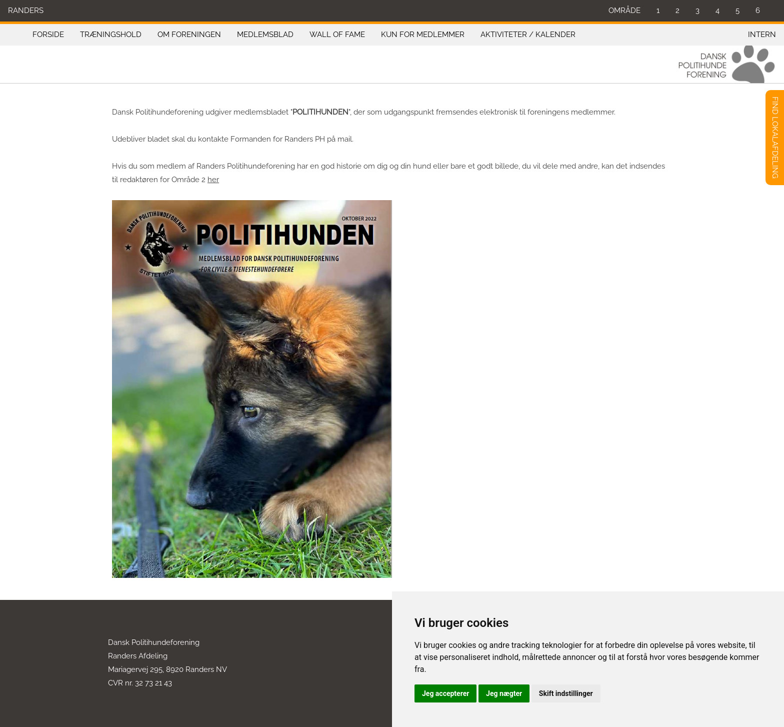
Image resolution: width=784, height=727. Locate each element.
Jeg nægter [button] (504, 693)
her (213, 179)
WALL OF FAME (337, 34)
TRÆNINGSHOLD (111, 34)
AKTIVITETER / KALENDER (528, 34)
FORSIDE (48, 34)
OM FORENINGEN (189, 34)
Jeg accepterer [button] (445, 693)
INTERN (762, 34)
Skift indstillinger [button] (566, 693)
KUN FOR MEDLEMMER (422, 34)
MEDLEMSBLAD (265, 34)
